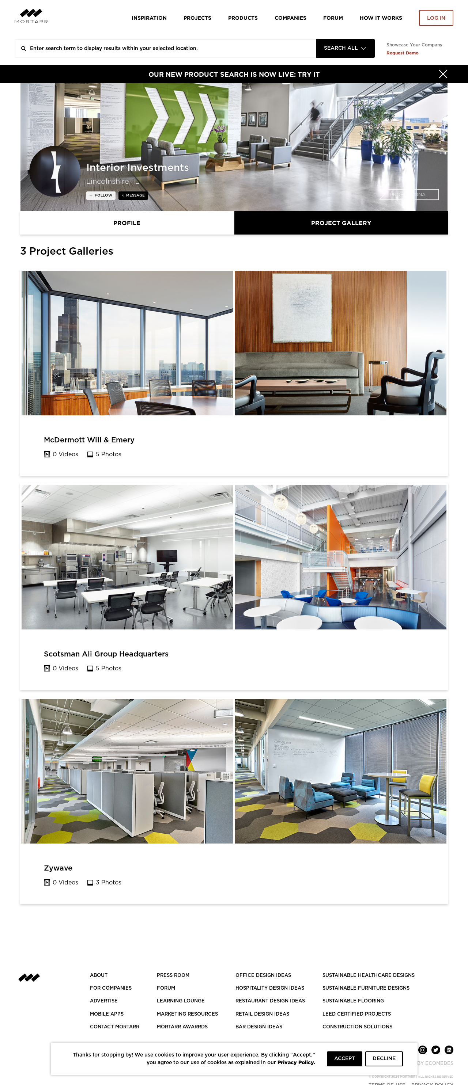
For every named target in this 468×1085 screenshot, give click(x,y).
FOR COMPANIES (111, 988)
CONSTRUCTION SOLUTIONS (357, 1027)
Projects (197, 17)
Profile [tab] (126, 223)
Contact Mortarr (114, 1027)
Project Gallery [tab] (341, 223)
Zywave (58, 868)
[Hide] (443, 74)
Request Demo (402, 52)
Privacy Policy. (296, 1062)
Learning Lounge (181, 1001)
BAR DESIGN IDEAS (258, 1027)
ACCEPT (344, 1058)
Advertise (104, 1001)
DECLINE (384, 1058)
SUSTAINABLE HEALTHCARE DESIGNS (368, 975)
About (98, 975)
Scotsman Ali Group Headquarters (106, 654)
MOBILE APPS (107, 1014)
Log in (436, 18)
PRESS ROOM (173, 975)
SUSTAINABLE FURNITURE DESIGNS (366, 988)
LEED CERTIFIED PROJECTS (356, 1014)
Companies (290, 17)
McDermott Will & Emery (89, 440)
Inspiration (149, 17)
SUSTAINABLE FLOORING (353, 1001)
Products (243, 17)
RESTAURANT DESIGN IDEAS (270, 1001)
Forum (333, 17)
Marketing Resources (187, 1014)
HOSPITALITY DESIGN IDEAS (269, 988)
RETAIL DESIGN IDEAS (262, 1014)
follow (103, 195)
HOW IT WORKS (381, 17)
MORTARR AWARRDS (182, 1027)
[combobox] (345, 48)
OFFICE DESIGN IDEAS (263, 975)
